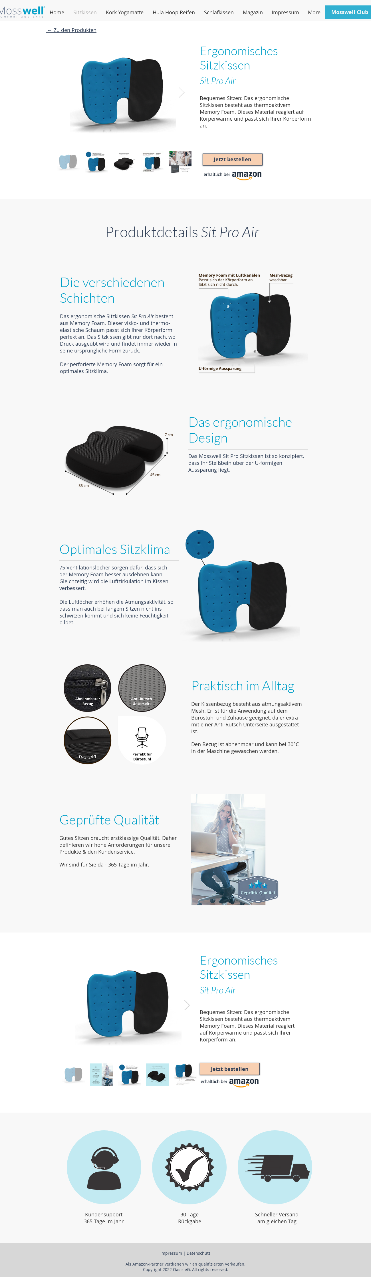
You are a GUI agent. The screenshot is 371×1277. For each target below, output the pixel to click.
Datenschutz (199, 1253)
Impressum (171, 1253)
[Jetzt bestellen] (233, 160)
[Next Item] (181, 92)
